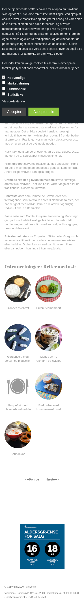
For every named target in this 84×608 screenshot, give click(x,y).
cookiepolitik (50, 48)
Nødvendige (16, 78)
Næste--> (52, 479)
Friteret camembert (48, 308)
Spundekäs (18, 454)
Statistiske (15, 94)
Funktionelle (16, 89)
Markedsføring (18, 83)
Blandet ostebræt (18, 308)
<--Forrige (32, 479)
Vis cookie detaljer (14, 101)
